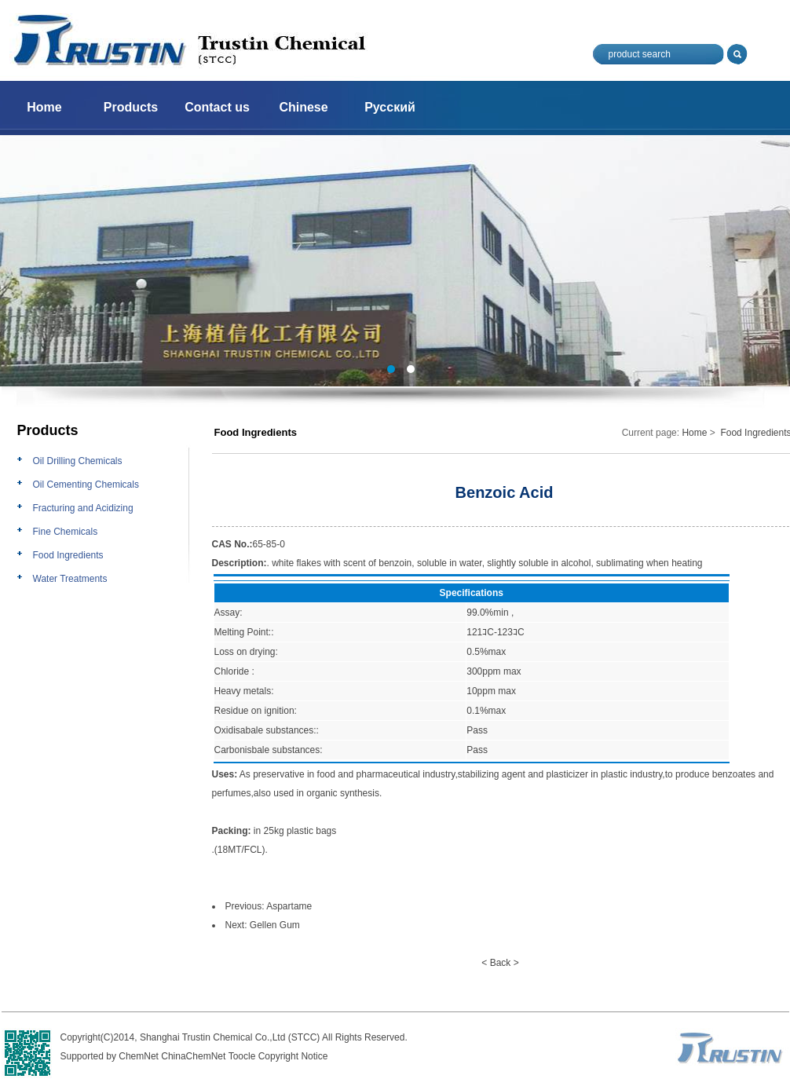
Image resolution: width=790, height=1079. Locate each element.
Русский (389, 107)
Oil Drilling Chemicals (78, 460)
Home (44, 107)
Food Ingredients (68, 555)
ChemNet (139, 1056)
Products (131, 107)
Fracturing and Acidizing (83, 508)
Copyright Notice (293, 1056)
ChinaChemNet (193, 1056)
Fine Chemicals (65, 531)
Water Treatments (70, 578)
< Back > (499, 962)
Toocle (242, 1056)
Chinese (303, 107)
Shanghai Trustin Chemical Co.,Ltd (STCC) (230, 1037)
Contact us (217, 107)
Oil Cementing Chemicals (86, 484)
